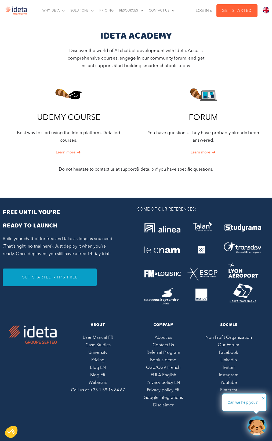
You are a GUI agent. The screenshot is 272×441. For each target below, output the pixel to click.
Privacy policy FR (163, 390)
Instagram (228, 375)
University (97, 353)
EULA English (163, 375)
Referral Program (163, 353)
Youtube (228, 383)
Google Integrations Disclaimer (163, 401)
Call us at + (98, 390)
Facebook (228, 353)
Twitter (228, 368)
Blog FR (98, 375)
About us (163, 338)
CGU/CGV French (163, 368)
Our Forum (228, 345)
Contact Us (163, 345)
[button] (56, 10)
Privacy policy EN (163, 383)
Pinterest (228, 390)
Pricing (97, 360)
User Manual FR (98, 338)
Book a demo (163, 360)
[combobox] (266, 10)
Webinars (98, 383)
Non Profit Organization (228, 338)
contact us (159, 10)
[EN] (266, 10)
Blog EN (98, 368)
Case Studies (98, 345)
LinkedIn (228, 360)
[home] (15, 11)
